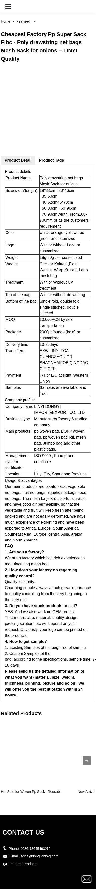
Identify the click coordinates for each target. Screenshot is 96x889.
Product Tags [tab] (51, 160)
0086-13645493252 (35, 848)
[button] (8, 6)
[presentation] (87, 760)
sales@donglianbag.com (39, 856)
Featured (23, 21)
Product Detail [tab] (18, 160)
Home (5, 21)
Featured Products (23, 864)
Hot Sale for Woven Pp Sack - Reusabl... (32, 792)
